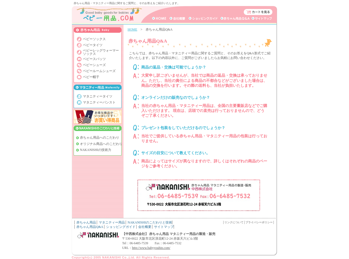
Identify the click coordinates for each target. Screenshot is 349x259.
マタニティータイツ (97, 96)
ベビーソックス (94, 39)
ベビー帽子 (91, 77)
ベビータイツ (93, 45)
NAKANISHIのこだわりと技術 (150, 222)
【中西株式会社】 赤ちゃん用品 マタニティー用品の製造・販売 (168, 234)
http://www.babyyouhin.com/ (151, 248)
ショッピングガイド (121, 227)
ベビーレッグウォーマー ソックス (101, 52)
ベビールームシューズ (99, 71)
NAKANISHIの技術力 (95, 150)
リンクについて (233, 222)
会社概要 (144, 227)
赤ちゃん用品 (86, 222)
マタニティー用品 (112, 222)
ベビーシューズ (94, 65)
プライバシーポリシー (259, 222)
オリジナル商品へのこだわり (101, 144)
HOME (132, 29)
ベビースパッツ (94, 59)
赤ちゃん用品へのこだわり (99, 137)
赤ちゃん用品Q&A (89, 227)
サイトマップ (164, 227)
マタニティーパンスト (99, 102)
